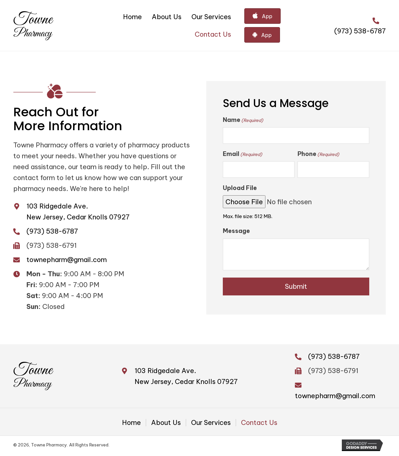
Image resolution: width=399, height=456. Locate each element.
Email (242, 155)
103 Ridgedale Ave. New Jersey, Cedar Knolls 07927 (186, 377)
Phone (318, 155)
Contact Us (259, 424)
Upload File (240, 189)
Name (243, 120)
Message (236, 232)
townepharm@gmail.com (66, 260)
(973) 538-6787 (360, 31)
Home (131, 424)
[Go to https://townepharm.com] (32, 26)
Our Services (211, 424)
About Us (166, 424)
